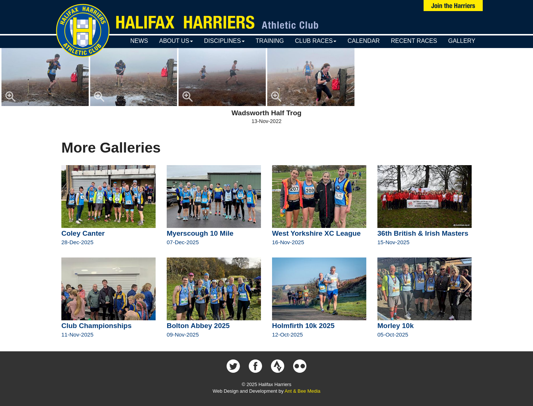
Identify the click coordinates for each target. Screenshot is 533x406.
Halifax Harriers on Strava (277, 366)
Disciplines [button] (224, 41)
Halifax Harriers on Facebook (255, 366)
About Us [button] (176, 41)
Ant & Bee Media (302, 391)
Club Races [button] (315, 41)
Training (270, 41)
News (139, 41)
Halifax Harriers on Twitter (233, 366)
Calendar (363, 41)
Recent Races (414, 41)
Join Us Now (453, 5)
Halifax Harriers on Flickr (299, 366)
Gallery (461, 41)
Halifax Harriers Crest (83, 31)
